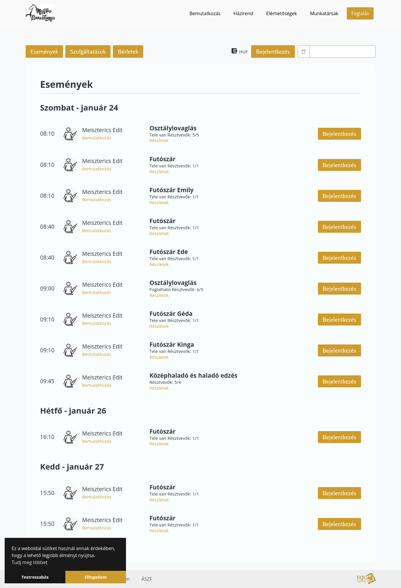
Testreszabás (34, 577)
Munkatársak (324, 13)
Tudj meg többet (30, 562)
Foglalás (360, 13)
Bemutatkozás (205, 13)
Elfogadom (96, 577)
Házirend (243, 13)
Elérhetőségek (281, 13)
